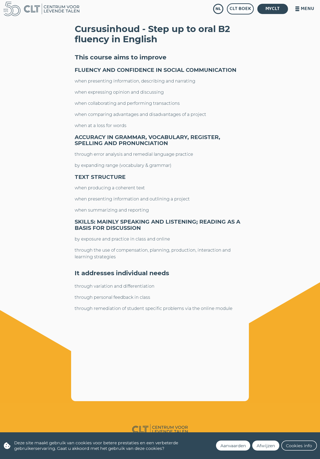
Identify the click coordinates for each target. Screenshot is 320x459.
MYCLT (272, 9)
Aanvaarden (233, 445)
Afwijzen (266, 445)
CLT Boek (240, 9)
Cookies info (299, 445)
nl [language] (218, 8)
